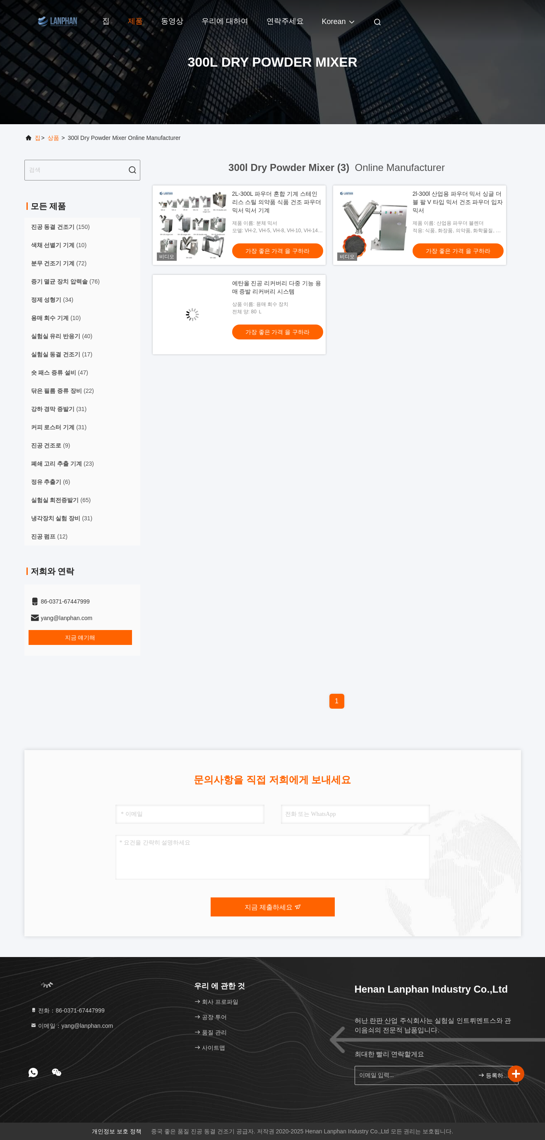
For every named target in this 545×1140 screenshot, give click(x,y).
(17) (62, 354)
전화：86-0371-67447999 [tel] (67, 1010)
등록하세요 (494, 1075)
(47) (59, 372)
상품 (53, 138)
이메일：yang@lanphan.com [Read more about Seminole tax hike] (71, 1025)
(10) (59, 245)
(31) (59, 409)
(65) (61, 500)
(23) (62, 463)
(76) (65, 281)
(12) (49, 536)
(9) (50, 445)
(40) (62, 336)
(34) (52, 299)
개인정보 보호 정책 (117, 1131)
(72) (59, 263)
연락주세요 (285, 21)
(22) (62, 390)
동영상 (172, 21)
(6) (50, 482)
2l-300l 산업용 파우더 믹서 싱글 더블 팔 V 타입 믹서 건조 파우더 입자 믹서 (458, 202)
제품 (135, 21)
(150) (60, 227)
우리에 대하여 (225, 21)
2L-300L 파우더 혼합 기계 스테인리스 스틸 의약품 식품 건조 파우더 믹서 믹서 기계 (276, 202)
